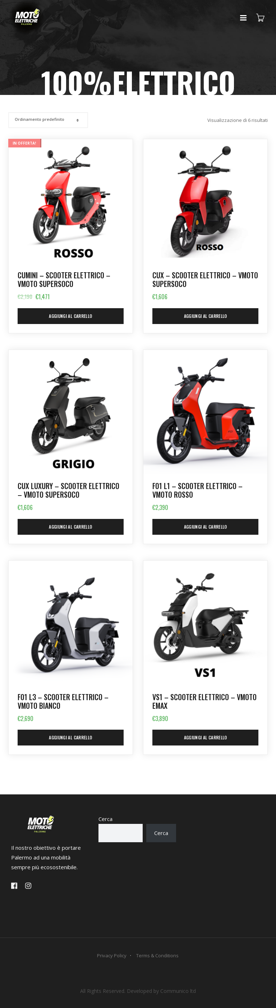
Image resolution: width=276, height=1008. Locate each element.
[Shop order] (47, 119)
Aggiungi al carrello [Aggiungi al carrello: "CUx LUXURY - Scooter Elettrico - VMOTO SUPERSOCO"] (70, 527)
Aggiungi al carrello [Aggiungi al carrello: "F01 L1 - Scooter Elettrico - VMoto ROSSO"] (205, 527)
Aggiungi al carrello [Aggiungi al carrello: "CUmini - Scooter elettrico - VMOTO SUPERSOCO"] (70, 316)
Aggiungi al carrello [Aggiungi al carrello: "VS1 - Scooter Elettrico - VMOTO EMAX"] (205, 737)
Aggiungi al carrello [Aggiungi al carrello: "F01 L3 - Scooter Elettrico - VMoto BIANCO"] (70, 737)
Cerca (105, 818)
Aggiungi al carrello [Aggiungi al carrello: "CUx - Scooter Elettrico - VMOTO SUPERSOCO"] (205, 316)
